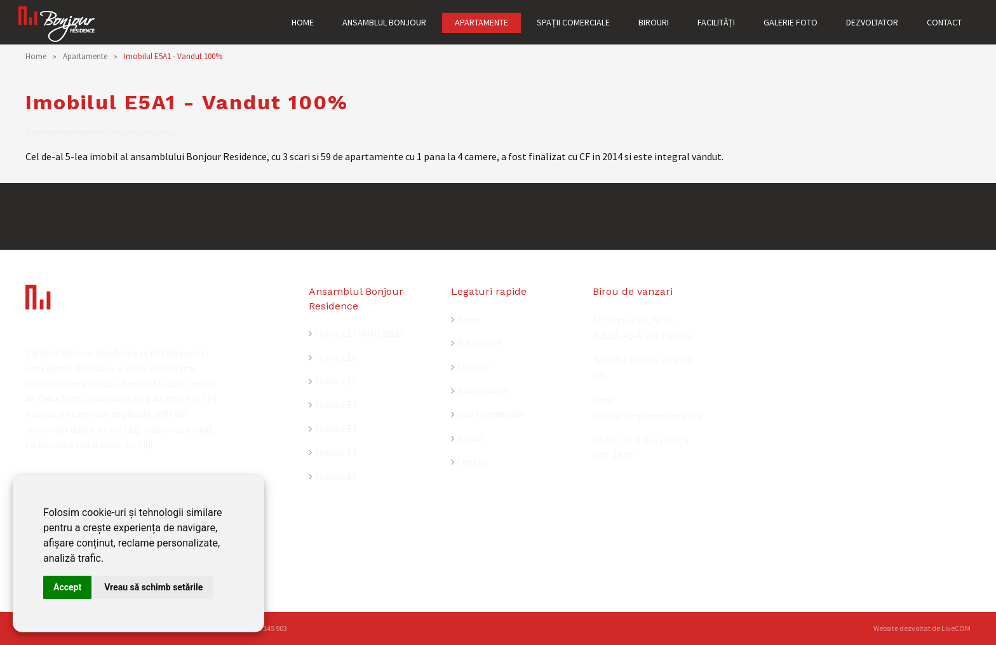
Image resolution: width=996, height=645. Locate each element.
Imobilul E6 (335, 357)
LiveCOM (956, 628)
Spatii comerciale (490, 414)
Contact (473, 462)
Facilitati (473, 367)
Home (35, 56)
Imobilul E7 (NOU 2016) (358, 333)
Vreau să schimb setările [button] (153, 587)
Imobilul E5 (335, 381)
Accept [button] (67, 587)
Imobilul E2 (335, 452)
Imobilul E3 (335, 429)
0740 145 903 (266, 628)
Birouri (470, 438)
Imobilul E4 (335, 404)
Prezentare (479, 343)
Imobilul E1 (335, 476)
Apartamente (85, 56)
